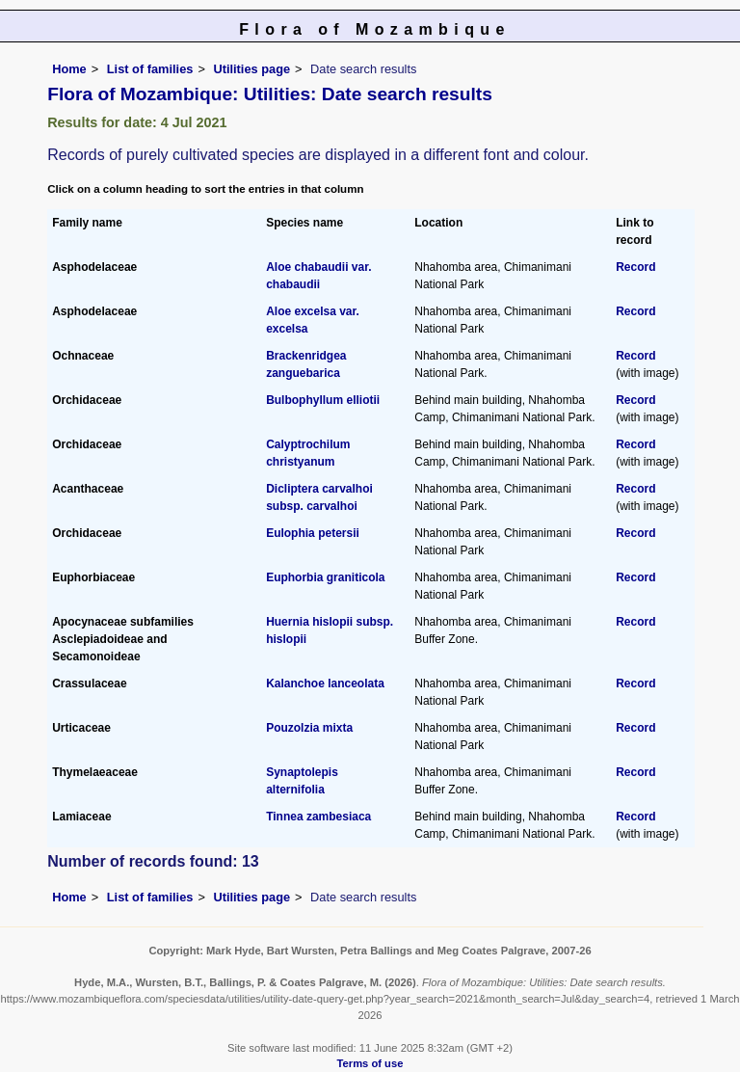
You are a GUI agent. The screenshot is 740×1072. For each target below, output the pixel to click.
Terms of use (370, 1063)
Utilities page (251, 69)
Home (69, 69)
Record (635, 267)
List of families (150, 69)
